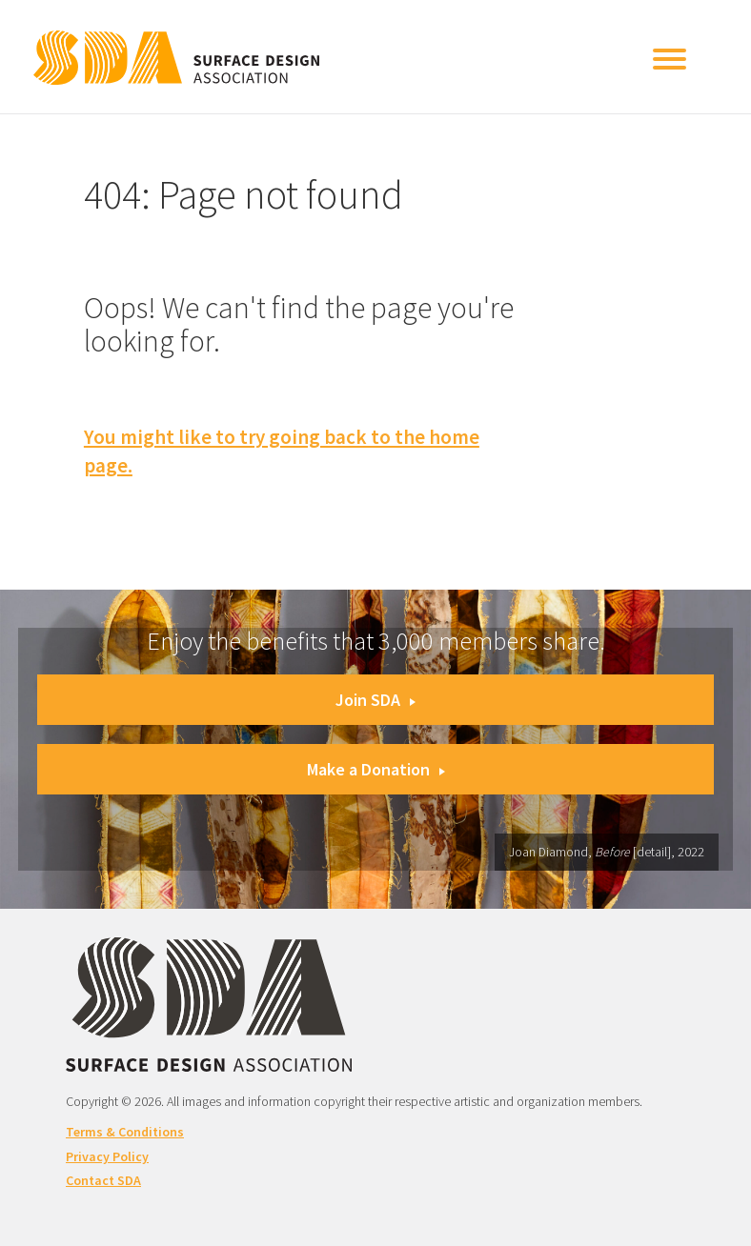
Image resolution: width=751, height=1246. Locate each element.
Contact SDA (103, 1180)
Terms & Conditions (125, 1131)
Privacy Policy (107, 1156)
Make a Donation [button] (376, 769)
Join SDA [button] (375, 700)
